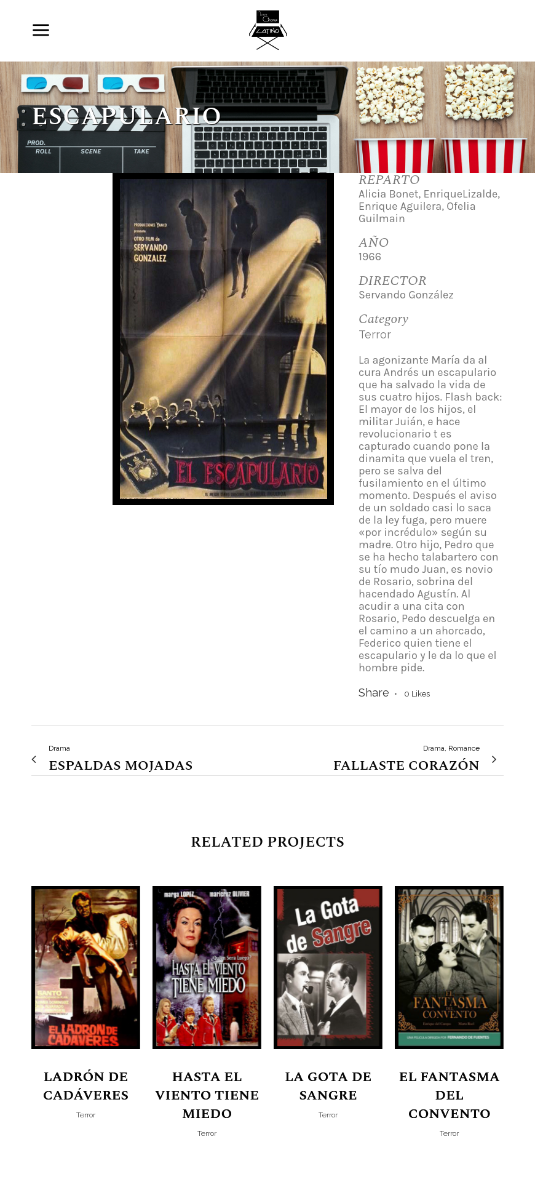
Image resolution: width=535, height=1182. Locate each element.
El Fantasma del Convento (449, 1095)
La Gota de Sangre (328, 1086)
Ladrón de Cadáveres (86, 1086)
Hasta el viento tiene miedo (207, 1095)
